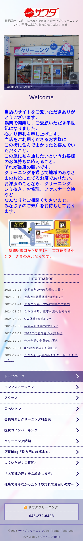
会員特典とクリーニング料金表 (27, 419)
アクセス (11, 397)
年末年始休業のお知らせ (41, 326)
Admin (56, 536)
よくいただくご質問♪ (20, 462)
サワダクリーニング (31, 530)
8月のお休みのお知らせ (40, 348)
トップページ (14, 376)
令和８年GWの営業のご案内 (44, 289)
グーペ (44, 536)
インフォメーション (19, 387)
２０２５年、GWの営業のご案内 (47, 304)
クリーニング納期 (17, 441)
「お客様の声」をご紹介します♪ (28, 473)
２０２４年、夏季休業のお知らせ (47, 311)
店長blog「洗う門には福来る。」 (29, 452)
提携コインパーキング (21, 430)
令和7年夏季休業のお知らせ (43, 297)
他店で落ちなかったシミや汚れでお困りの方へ (39, 484)
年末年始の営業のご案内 (41, 340)
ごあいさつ (12, 408)
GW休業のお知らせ (37, 318)
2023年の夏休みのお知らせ (43, 333)
